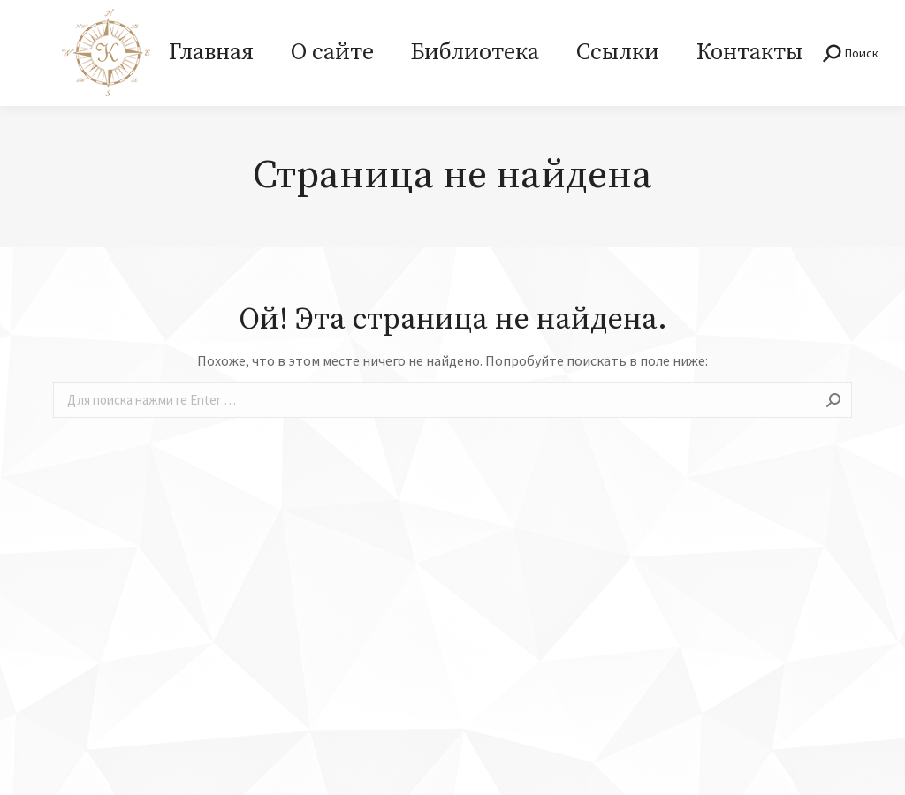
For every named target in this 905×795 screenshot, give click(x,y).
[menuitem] (211, 53)
